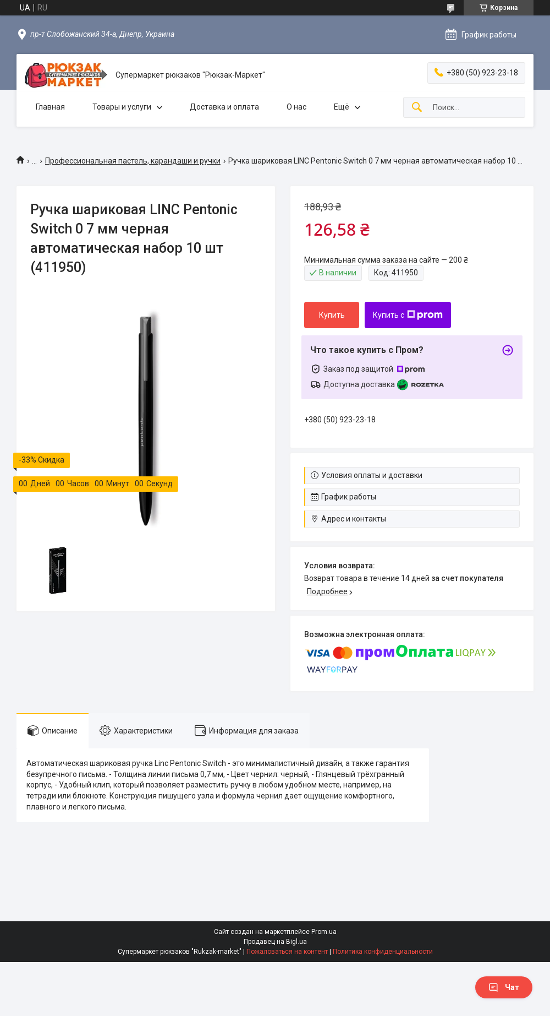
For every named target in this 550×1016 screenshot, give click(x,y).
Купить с (408, 315)
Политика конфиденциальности (383, 951)
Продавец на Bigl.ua (275, 942)
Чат (503, 987)
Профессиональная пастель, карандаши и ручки (133, 160)
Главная (50, 106)
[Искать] (417, 107)
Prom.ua (324, 932)
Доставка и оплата (224, 106)
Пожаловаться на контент (287, 951)
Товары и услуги (121, 106)
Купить (332, 315)
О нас (296, 106)
